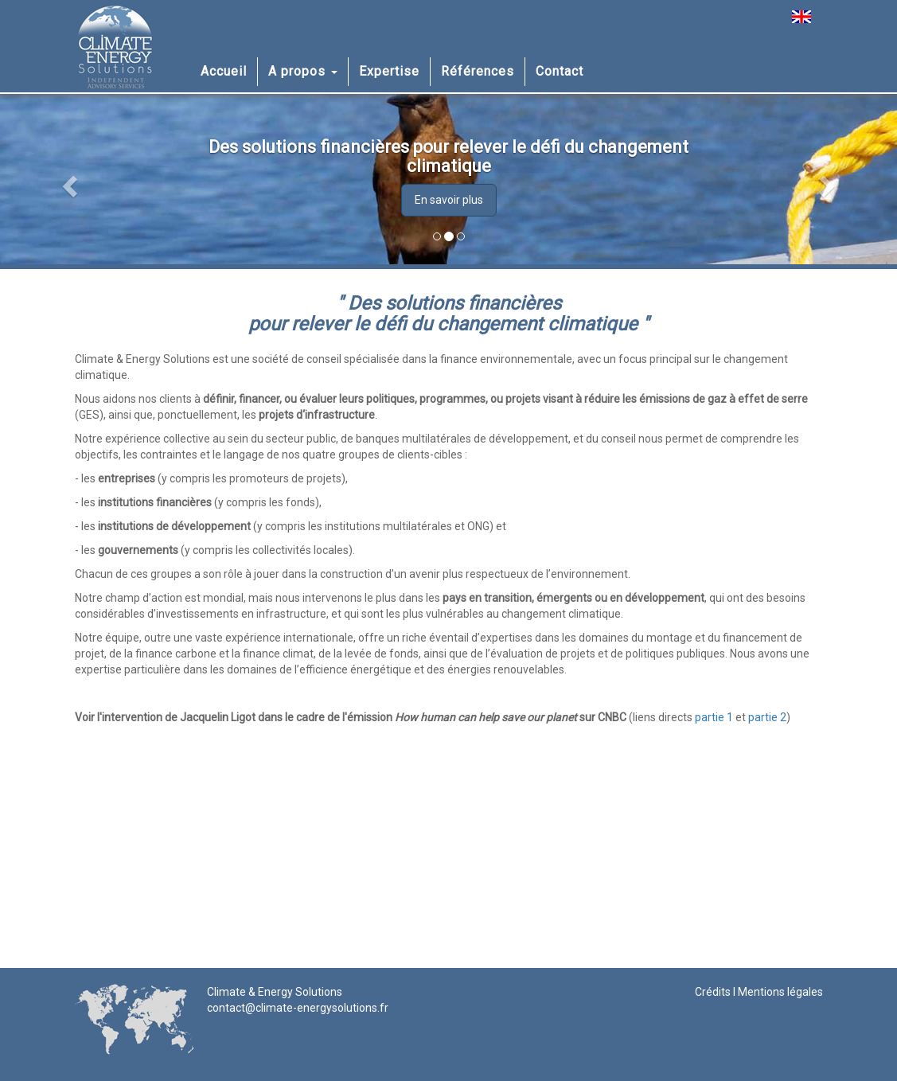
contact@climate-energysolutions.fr (297, 1007)
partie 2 (767, 717)
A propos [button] (302, 71)
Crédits (713, 991)
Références (477, 71)
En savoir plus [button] (449, 199)
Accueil (224, 71)
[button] (67, 181)
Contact (559, 71)
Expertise (389, 71)
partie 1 (714, 717)
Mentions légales (780, 991)
